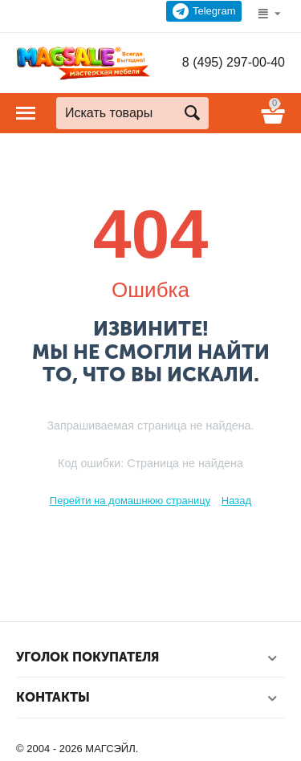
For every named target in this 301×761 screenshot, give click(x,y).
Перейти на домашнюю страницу (130, 500)
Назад (236, 500)
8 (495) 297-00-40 (233, 62)
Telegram (204, 11)
